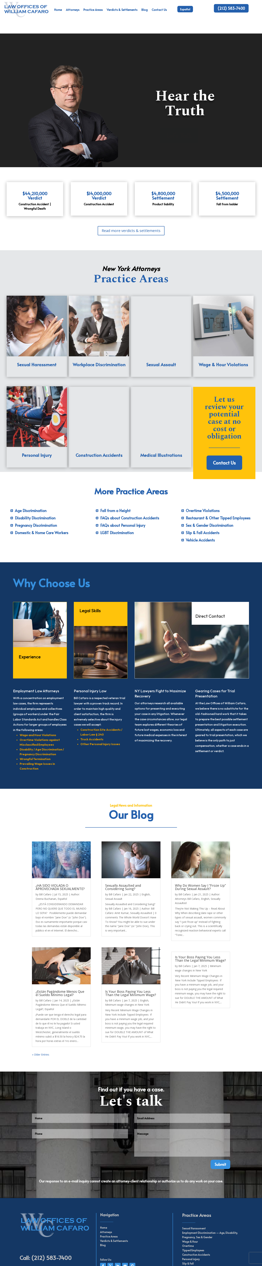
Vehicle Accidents (200, 506)
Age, (222, 1199)
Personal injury (191, 1225)
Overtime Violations (203, 476)
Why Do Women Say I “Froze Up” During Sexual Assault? (200, 853)
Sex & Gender (204, 1203)
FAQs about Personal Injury (122, 491)
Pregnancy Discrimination (36, 491)
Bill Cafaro (45, 861)
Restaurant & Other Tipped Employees (218, 484)
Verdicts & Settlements (122, 10)
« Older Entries (40, 1021)
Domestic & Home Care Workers (41, 499)
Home (58, 10)
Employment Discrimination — (200, 1199)
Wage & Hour (190, 1208)
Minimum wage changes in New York (127, 971)
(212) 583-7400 (231, 8)
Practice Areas (93, 10)
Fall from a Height (115, 476)
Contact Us (159, 10)
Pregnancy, (188, 1203)
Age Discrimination (30, 476)
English (146, 861)
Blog (144, 10)
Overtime (188, 1212)
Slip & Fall (188, 1230)
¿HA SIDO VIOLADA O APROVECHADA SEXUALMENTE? (60, 853)
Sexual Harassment (194, 1195)
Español (185, 9)
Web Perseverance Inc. (138, 1258)
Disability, (231, 1199)
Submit (220, 1130)
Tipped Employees (193, 1216)
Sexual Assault (113, 865)
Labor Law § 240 (92, 701)
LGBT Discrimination (117, 499)
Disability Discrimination (35, 484)
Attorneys (72, 10)
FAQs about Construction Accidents (129, 484)
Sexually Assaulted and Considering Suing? (123, 853)
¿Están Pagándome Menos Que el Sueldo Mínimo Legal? (60, 959)
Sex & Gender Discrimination (209, 491)
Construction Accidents (196, 1221)
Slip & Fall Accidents (202, 499)
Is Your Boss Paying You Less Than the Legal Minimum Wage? (130, 959)
